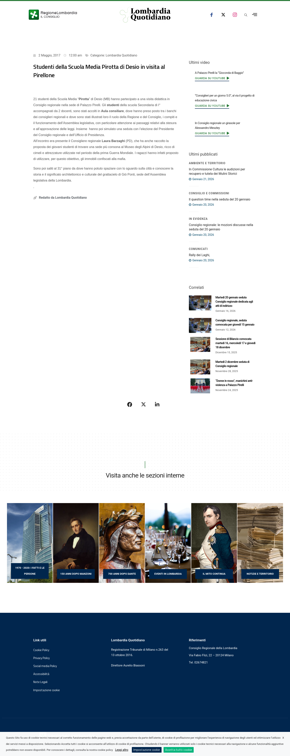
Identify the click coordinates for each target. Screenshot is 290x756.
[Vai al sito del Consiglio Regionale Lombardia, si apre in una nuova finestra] (68, 15)
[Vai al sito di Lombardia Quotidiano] (145, 15)
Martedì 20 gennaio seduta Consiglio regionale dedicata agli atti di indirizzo (234, 301)
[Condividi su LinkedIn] (157, 404)
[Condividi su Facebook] (130, 404)
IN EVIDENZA (198, 218)
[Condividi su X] (144, 404)
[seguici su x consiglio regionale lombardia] (223, 14)
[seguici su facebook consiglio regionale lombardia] (211, 14)
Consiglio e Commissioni (209, 193)
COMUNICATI (198, 249)
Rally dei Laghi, (199, 255)
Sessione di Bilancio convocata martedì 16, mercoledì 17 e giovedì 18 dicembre (235, 343)
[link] (212, 78)
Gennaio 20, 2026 (201, 204)
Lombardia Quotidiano (121, 55)
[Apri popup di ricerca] (245, 15)
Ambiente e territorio (207, 163)
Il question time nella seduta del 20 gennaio (219, 199)
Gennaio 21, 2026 (201, 179)
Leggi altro (121, 749)
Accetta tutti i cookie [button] (178, 749)
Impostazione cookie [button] (46, 690)
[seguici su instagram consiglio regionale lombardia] (234, 14)
